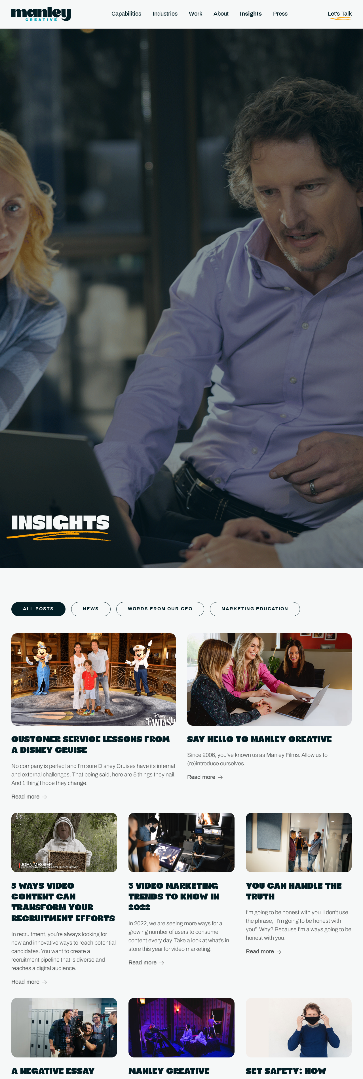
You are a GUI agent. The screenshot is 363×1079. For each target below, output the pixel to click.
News (91, 609)
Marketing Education (254, 609)
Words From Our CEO (160, 609)
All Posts (38, 609)
